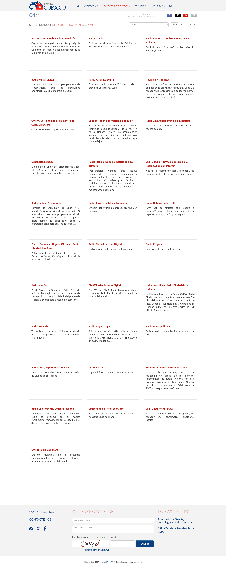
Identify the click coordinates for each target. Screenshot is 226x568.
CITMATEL (109, 562)
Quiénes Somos (41, 511)
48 (175, 24)
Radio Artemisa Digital (101, 79)
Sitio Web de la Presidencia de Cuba (176, 530)
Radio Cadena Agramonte (46, 203)
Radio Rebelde (39, 326)
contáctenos (40, 519)
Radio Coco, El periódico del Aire (50, 367)
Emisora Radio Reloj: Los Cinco (106, 408)
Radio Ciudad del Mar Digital (105, 244)
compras (158, 6)
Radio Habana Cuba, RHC (160, 203)
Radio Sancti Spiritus (158, 79)
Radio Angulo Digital (100, 326)
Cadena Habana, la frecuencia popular (111, 120)
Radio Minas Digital (42, 79)
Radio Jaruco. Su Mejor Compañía (108, 203)
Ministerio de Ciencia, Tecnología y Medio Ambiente (176, 520)
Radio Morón (39, 285)
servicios (141, 6)
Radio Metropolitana (158, 326)
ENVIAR (145, 543)
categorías (92, 6)
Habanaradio (96, 38)
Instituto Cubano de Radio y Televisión (53, 38)
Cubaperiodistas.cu (42, 162)
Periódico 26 (96, 367)
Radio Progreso (154, 244)
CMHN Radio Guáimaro (44, 449)
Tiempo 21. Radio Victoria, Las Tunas (167, 367)
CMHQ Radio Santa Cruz (159, 408)
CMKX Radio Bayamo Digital (105, 285)
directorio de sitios (117, 6)
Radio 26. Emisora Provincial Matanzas (168, 120)
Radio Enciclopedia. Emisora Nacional (53, 408)
